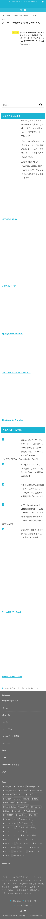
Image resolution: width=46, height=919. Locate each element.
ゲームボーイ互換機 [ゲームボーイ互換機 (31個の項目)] (29, 835)
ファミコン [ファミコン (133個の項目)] (38, 843)
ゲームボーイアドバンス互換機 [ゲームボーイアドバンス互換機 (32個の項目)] (15, 831)
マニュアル (7, 729)
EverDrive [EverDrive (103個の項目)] (19, 795)
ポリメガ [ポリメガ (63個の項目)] (24, 847)
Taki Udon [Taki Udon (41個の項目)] (33, 815)
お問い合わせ (16, 901)
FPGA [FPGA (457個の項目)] (30, 795)
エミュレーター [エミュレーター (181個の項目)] (26, 819)
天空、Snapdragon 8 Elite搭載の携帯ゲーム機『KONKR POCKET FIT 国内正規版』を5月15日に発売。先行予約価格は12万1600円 (22, 514)
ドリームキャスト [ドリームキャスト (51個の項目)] (24, 843)
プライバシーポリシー (24, 906)
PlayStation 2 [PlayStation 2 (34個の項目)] (30, 811)
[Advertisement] (23, 73)
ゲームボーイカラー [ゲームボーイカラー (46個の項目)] (11, 835)
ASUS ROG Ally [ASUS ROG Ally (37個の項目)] (36, 791)
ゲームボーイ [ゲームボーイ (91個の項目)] (9, 827)
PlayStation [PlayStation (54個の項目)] (17, 811)
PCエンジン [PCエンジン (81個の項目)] (36, 807)
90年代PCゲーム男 (10, 701)
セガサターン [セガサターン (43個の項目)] (9, 843)
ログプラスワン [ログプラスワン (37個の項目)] (20, 851)
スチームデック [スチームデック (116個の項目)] (10, 839)
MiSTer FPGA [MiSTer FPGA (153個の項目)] (9, 803)
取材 (4, 750)
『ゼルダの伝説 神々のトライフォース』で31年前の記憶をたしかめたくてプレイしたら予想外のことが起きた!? (32, 149)
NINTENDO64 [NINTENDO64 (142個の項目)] (23, 803)
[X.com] (21, 10)
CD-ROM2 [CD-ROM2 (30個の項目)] (8, 795)
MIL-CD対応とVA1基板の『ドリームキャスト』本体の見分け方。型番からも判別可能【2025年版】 (32, 490)
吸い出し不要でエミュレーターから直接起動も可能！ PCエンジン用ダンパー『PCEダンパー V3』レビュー (32, 128)
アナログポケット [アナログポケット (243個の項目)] (11, 819)
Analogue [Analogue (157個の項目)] (8, 787)
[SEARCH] (43, 3)
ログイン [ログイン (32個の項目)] (8, 851)
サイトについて (30, 901)
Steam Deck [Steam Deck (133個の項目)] (22, 815)
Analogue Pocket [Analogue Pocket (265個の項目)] (10, 791)
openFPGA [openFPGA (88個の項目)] (24, 807)
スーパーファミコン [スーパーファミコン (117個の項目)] (26, 839)
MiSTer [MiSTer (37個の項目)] (35, 799)
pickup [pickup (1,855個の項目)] (7, 811)
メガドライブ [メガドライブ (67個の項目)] (36, 847)
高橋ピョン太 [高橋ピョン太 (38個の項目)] (19, 855)
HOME (5, 688)
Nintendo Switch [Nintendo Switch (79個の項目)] (10, 807)
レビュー (6, 743)
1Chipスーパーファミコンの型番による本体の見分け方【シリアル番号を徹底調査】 (32, 470)
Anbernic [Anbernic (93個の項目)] (24, 791)
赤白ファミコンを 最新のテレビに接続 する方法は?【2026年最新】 (32, 534)
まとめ (5, 722)
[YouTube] (25, 10)
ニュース (6, 715)
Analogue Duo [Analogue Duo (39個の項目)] (34, 787)
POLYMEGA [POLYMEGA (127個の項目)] (9, 815)
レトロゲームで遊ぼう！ (18, 916)
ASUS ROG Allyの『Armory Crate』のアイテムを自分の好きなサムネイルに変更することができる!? (32, 170)
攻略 (4, 758)
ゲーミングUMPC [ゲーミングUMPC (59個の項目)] (11, 823)
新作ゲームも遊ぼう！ (11, 765)
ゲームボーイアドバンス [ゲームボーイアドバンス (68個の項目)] (26, 827)
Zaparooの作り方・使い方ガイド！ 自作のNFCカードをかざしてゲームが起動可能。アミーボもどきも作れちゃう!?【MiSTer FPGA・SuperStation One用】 (22, 449)
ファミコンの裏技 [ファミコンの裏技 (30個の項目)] (11, 847)
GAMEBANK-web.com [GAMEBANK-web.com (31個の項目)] (12, 799)
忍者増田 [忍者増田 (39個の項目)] (8, 855)
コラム (5, 708)
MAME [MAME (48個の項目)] (26, 799)
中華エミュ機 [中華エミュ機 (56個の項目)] (34, 851)
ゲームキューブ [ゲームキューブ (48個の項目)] (26, 823)
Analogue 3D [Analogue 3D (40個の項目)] (20, 787)
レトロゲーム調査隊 (10, 736)
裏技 (4, 772)
